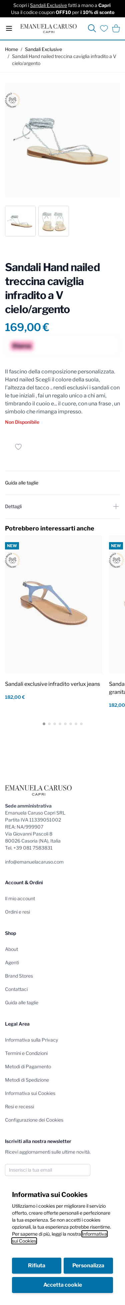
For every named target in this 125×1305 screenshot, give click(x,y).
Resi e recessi (19, 1106)
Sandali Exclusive (48, 5)
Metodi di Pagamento (28, 1066)
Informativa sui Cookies (30, 1093)
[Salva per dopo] (18, 447)
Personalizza (88, 1265)
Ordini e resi (17, 912)
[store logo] (48, 28)
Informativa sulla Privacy (31, 1040)
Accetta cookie (62, 1285)
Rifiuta (36, 1265)
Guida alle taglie (21, 1002)
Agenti (12, 962)
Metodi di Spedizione (27, 1080)
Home (11, 49)
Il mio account (20, 898)
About (11, 949)
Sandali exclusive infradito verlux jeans (52, 684)
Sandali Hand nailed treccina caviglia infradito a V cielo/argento (64, 59)
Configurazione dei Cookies (34, 1120)
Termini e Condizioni (26, 1053)
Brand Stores (19, 976)
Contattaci (16, 989)
